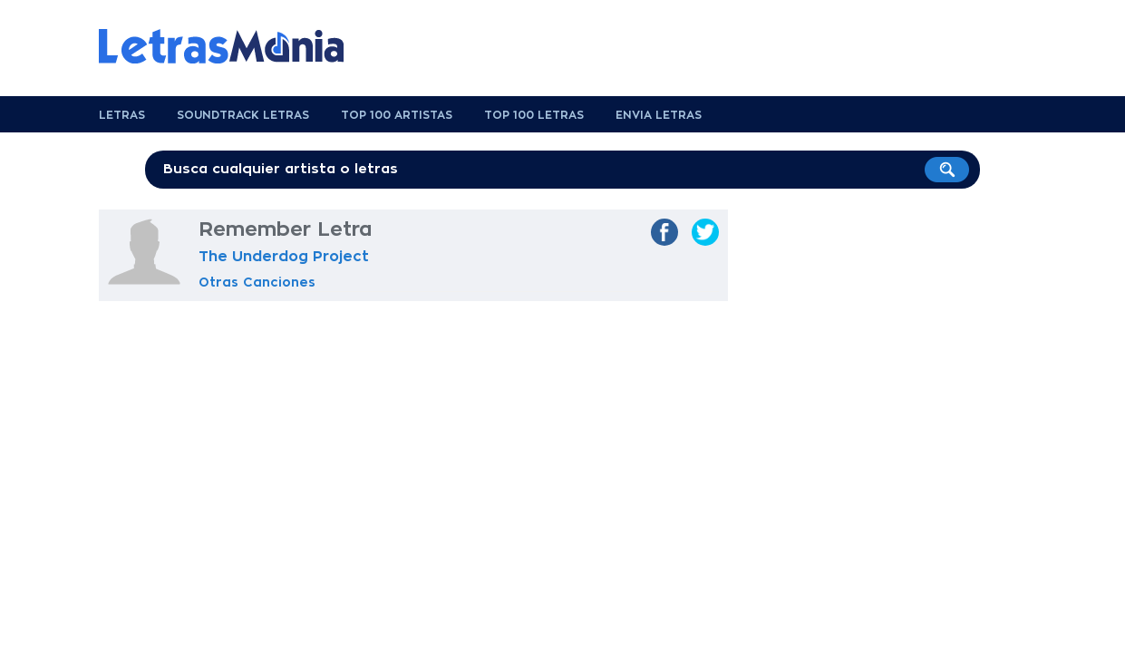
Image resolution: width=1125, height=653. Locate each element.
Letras (122, 115)
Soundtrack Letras (243, 115)
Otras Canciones (257, 282)
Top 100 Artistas (396, 115)
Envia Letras (659, 115)
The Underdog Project (284, 256)
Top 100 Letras (534, 115)
